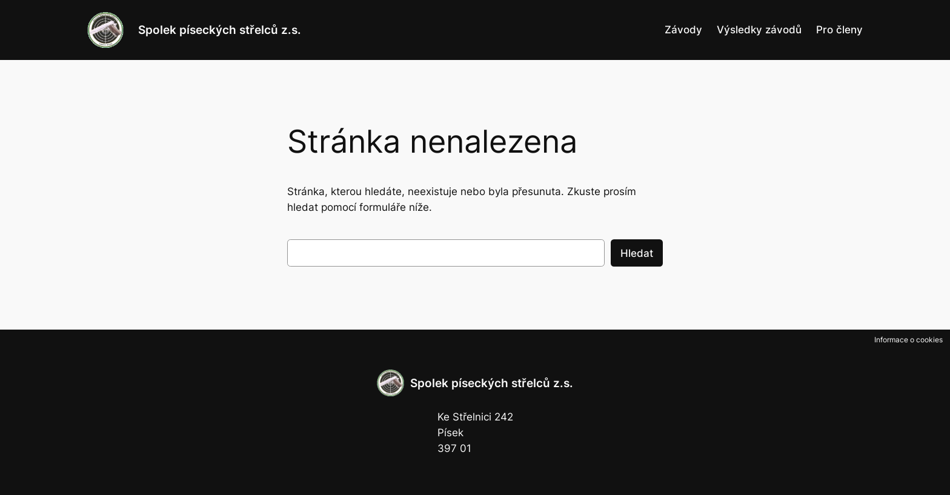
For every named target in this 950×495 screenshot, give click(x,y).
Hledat (636, 253)
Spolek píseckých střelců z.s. (219, 29)
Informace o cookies (908, 339)
